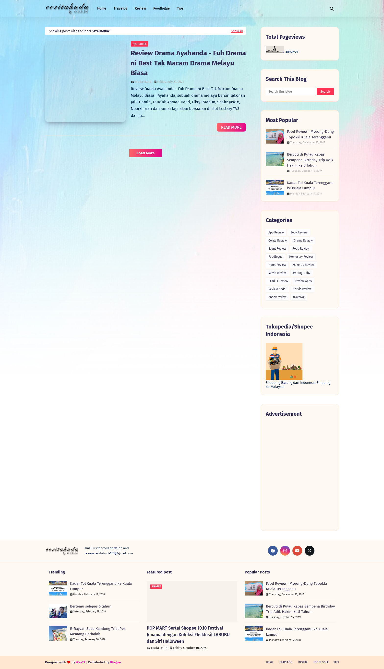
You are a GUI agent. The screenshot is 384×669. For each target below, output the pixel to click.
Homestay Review (301, 256)
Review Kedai (277, 289)
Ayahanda (139, 44)
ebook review (277, 297)
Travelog (285, 662)
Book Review (298, 232)
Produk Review (278, 281)
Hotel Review (277, 265)
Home (269, 662)
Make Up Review (303, 265)
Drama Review (303, 240)
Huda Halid (143, 82)
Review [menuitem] (140, 8)
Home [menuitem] (101, 8)
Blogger (115, 662)
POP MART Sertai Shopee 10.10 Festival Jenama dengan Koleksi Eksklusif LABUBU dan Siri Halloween (188, 634)
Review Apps (303, 281)
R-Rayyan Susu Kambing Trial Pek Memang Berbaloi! (98, 631)
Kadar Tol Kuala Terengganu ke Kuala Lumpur (310, 186)
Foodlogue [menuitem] (161, 8)
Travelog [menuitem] (120, 8)
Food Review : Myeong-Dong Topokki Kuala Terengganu (310, 134)
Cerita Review (277, 240)
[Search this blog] (291, 91)
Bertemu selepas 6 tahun (90, 606)
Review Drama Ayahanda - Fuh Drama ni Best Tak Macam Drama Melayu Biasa (188, 63)
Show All (237, 31)
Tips (336, 662)
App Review (276, 232)
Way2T (80, 662)
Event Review (277, 248)
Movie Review (277, 273)
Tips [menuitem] (180, 8)
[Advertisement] (300, 473)
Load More (146, 153)
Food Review (301, 248)
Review (302, 662)
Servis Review (302, 289)
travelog (298, 297)
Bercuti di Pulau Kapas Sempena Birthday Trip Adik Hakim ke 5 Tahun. (310, 160)
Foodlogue (275, 256)
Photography (301, 273)
